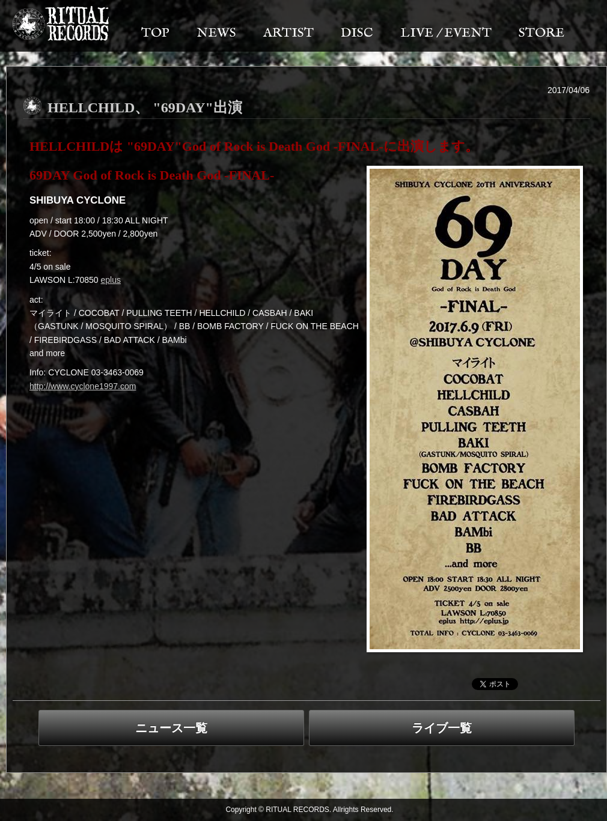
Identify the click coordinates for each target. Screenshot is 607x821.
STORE (541, 33)
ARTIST (288, 33)
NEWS (216, 33)
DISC (357, 33)
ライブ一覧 (442, 728)
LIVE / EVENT (446, 33)
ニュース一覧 (171, 728)
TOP (155, 33)
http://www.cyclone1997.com (82, 386)
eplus (111, 280)
